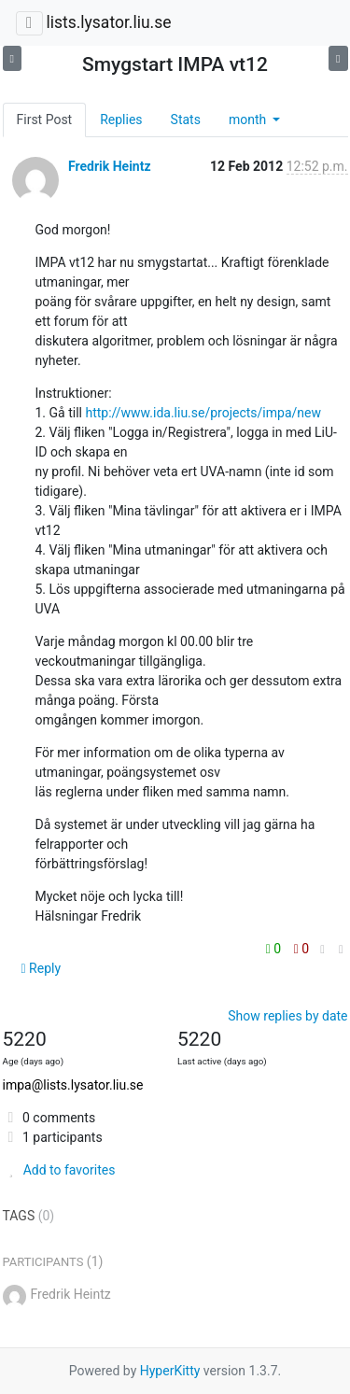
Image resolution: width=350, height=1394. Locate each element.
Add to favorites (59, 1169)
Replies (121, 119)
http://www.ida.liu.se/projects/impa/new (203, 412)
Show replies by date (287, 1015)
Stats (186, 119)
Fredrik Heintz (109, 166)
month (249, 119)
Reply (41, 968)
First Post (45, 119)
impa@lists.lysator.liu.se (73, 1084)
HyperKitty (170, 1370)
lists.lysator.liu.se (108, 22)
